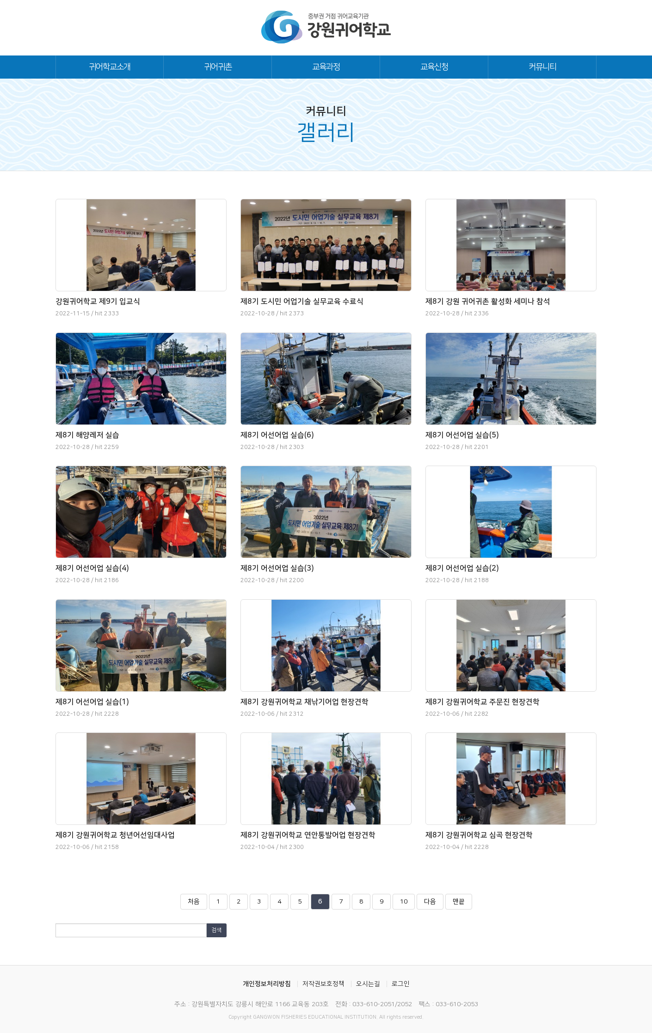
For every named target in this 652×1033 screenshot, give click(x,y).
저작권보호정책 (323, 984)
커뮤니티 (542, 67)
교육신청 (434, 67)
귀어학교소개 (109, 67)
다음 (430, 901)
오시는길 (368, 984)
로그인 (401, 984)
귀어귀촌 (218, 67)
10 (406, 904)
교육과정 (326, 67)
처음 (194, 901)
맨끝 (459, 901)
